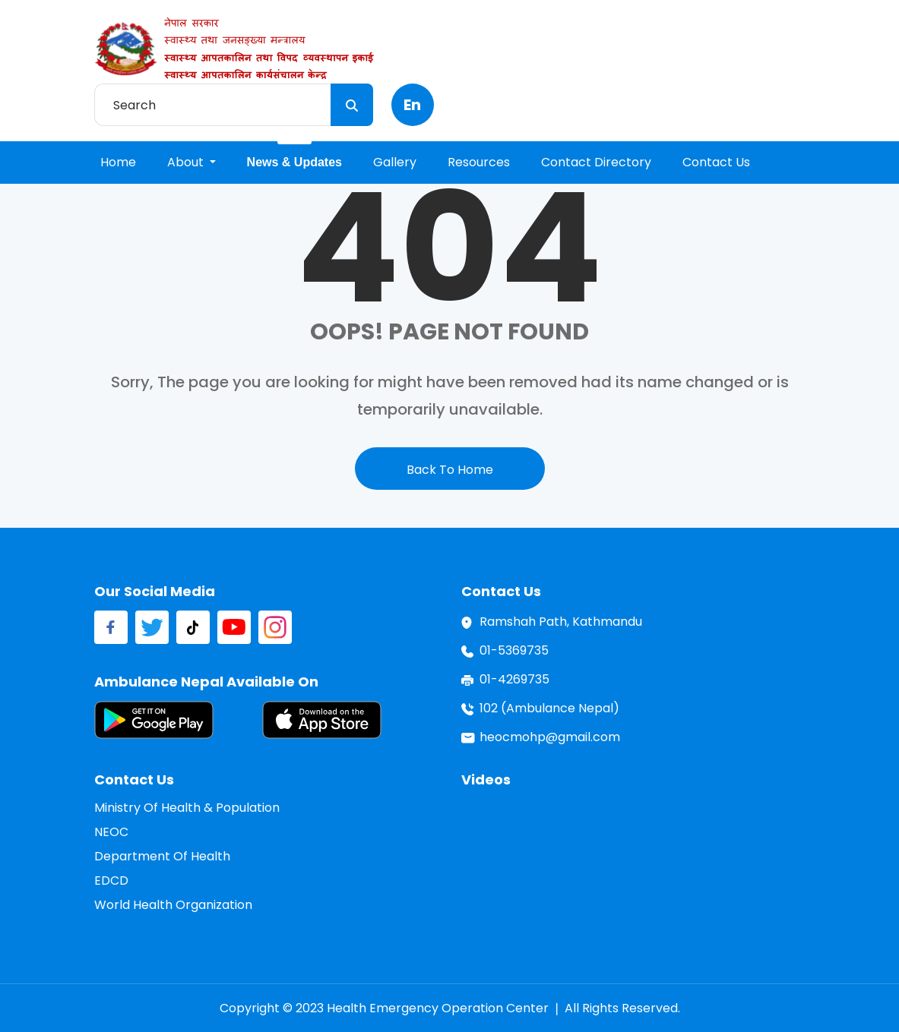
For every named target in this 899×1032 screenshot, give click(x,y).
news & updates (294, 162)
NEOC (111, 832)
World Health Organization (173, 905)
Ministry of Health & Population (187, 807)
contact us (716, 162)
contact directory (596, 162)
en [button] (412, 104)
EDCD (111, 880)
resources (479, 162)
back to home (450, 469)
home (118, 162)
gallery (394, 162)
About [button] (187, 162)
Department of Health (162, 856)
